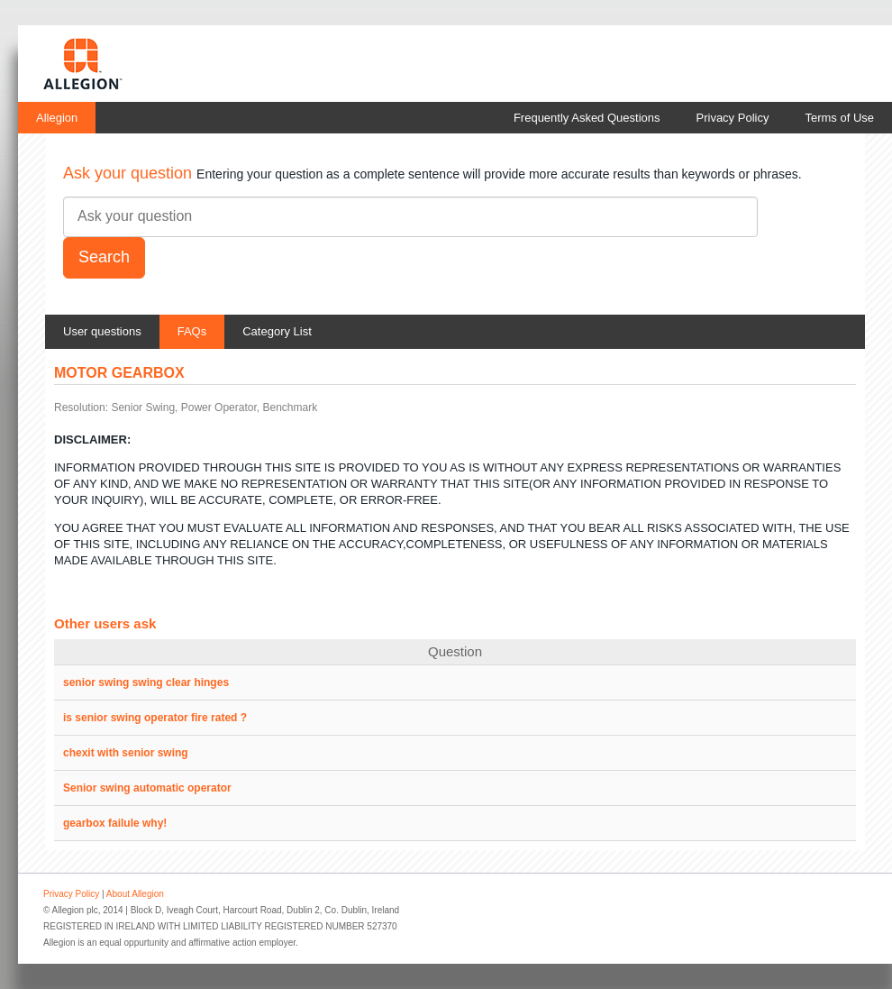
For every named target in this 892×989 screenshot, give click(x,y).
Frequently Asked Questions (587, 117)
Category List (277, 331)
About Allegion (135, 894)
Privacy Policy (732, 117)
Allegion (56, 117)
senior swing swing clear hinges (146, 682)
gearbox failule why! (115, 823)
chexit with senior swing (125, 752)
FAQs (192, 331)
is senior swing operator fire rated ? (155, 717)
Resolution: (81, 407)
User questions (102, 331)
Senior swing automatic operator (147, 788)
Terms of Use (839, 117)
